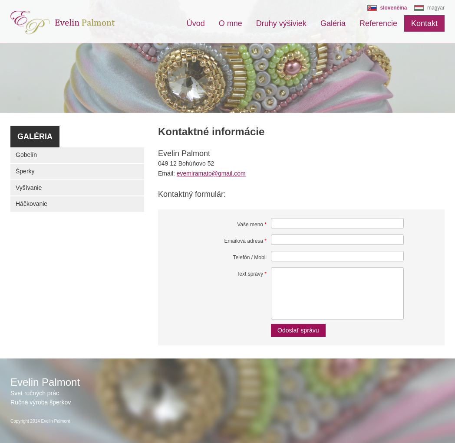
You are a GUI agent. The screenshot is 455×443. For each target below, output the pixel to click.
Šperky (25, 171)
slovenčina (393, 8)
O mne (230, 23)
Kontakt (424, 23)
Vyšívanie (29, 187)
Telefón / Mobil (250, 257)
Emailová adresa (245, 241)
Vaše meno (252, 225)
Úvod (196, 23)
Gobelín (26, 154)
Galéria (333, 23)
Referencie (378, 23)
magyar (436, 8)
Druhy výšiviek (281, 23)
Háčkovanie (31, 203)
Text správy (252, 274)
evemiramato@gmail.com (211, 173)
